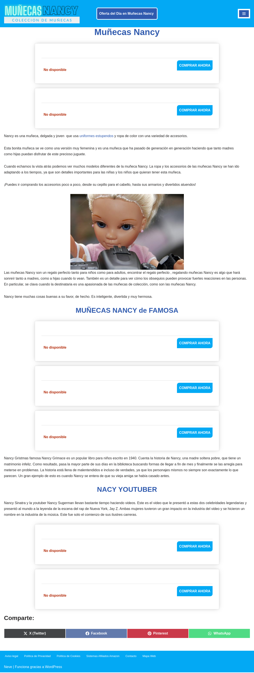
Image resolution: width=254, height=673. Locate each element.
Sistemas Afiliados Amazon (103, 656)
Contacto (131, 656)
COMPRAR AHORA (194, 65)
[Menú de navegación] (244, 13)
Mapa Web (149, 656)
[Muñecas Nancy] (42, 13)
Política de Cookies (68, 656)
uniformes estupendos (97, 136)
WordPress (53, 667)
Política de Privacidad (37, 656)
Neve (8, 667)
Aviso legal (11, 656)
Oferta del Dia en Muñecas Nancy (126, 13)
